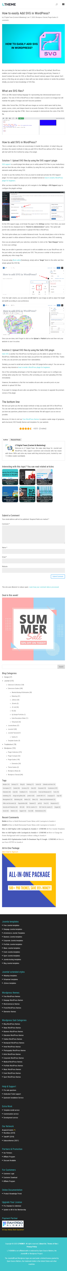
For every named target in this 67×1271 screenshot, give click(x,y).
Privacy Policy (32, 1247)
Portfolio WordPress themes (13, 1066)
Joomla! (7, 681)
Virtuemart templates (11, 979)
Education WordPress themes (14, 1035)
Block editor (17, 260)
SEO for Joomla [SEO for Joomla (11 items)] (31, 807)
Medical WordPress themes (13, 1062)
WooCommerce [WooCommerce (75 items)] (40, 811)
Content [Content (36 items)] (16, 788)
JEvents (14, 703)
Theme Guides (12, 767)
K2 (12, 711)
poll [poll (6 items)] (40, 803)
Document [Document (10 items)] (42, 788)
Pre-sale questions (10, 1090)
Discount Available (10, 1160)
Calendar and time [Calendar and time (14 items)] (49, 784)
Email (4, 557)
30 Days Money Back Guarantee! (13, 1230)
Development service (11, 1118)
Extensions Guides (13, 688)
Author (5, 440)
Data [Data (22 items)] (33, 788)
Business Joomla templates (13, 937)
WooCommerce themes (12, 1004)
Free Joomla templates (11, 925)
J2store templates (10, 983)
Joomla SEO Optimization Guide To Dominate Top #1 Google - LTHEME (29, 839)
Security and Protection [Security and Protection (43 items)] (10, 807)
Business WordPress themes (13, 1032)
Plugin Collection (13, 752)
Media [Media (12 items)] (27, 799)
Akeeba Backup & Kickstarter (20, 692)
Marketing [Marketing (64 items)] (18, 799)
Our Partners (8, 1153)
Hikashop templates (10, 976)
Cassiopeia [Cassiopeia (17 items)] (7, 788)
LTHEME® (21, 1244)
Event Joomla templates (12, 952)
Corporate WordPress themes (14, 1058)
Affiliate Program (9, 1157)
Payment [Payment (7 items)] (33, 803)
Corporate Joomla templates (13, 941)
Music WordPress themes (12, 1069)
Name (4, 548)
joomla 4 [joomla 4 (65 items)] (30, 795)
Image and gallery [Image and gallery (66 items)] (19, 795)
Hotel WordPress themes (12, 1047)
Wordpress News (13, 771)
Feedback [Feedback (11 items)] (23, 792)
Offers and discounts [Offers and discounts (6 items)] (9, 803)
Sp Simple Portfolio (18, 714)
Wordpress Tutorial (41, 17)
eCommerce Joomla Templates (14, 933)
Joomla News (12, 725)
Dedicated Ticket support (12, 1094)
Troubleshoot (8, 744)
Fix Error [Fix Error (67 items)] (33, 792)
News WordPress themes (12, 1028)
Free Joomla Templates (57, 829)
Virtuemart (15, 722)
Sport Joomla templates (12, 956)
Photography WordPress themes (15, 1050)
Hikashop (14, 696)
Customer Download (10, 1177)
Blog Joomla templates (11, 963)
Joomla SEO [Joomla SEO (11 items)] (41, 795)
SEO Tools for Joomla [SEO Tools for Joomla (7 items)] (45, 807)
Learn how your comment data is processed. (44, 587)
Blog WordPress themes (12, 1024)
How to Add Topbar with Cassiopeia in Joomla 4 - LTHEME (24, 829)
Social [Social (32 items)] (6, 811)
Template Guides (13, 740)
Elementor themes (10, 1012)
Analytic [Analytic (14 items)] (6, 784)
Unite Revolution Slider (19, 718)
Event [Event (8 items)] (15, 792)
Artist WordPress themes (12, 1054)
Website (5, 566)
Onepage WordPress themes (13, 1000)
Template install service (11, 1110)
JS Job (14, 707)
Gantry (14, 737)
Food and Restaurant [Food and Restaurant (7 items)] (45, 792)
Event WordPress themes (12, 1073)
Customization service (11, 1114)
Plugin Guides (52, 17)
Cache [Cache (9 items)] (38, 784)
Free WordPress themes (31, 419)
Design (6, 677)
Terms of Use (52, 1244)
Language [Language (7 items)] (51, 795)
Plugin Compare (13, 756)
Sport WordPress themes (12, 1077)
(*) (14, 1130)
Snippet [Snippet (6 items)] (57, 807)
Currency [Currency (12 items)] (25, 788)
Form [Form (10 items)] (56, 792)
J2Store (14, 700)
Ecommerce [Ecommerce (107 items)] (52, 788)
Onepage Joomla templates (13, 929)
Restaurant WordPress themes (14, 1043)
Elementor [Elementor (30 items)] (7, 792)
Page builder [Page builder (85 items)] (22, 803)
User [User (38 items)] (30, 811)
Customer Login (9, 1174)
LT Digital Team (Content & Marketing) (15, 17)
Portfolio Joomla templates (13, 944)
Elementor (15, 763)
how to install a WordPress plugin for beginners (34, 367)
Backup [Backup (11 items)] (15, 784)
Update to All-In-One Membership (15, 1210)
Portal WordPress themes (12, 1008)
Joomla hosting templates (12, 959)
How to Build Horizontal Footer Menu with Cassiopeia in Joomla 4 (32, 821)
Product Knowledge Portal (13, 1194)
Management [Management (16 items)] (7, 799)
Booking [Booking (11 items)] (30, 784)
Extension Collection (14, 685)
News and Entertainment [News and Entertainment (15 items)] (47, 799)
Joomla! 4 (11, 729)
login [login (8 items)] (59, 795)
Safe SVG (5, 354)
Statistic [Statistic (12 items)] (14, 811)
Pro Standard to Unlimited (12, 1206)
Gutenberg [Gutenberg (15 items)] (7, 795)
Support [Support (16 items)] (23, 811)
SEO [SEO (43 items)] (22, 807)
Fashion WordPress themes (13, 1039)
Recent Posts (15, 440)
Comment (6, 524)
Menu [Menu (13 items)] (35, 799)
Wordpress (8, 748)
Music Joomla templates (12, 948)
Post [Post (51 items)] (46, 803)
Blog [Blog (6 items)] (22, 784)
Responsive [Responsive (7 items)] (55, 803)
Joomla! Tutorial (13, 733)
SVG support (6, 164)
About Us (42, 1244)
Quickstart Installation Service (13, 1098)
